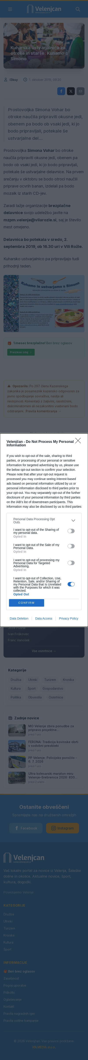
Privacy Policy (68, 618)
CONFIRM (26, 602)
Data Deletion (19, 618)
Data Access (43, 618)
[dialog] (44, 530)
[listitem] (44, 521)
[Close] (79, 442)
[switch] (71, 531)
